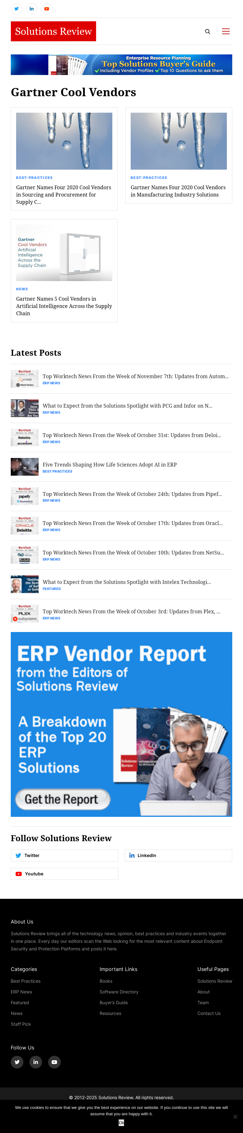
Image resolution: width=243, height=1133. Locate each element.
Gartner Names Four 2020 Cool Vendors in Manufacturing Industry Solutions (178, 191)
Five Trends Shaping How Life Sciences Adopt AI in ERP (110, 464)
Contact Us (209, 1014)
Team (203, 1003)
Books (106, 982)
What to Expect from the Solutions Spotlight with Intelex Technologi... (127, 582)
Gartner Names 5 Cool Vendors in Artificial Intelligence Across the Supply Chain (64, 306)
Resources (110, 1014)
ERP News (51, 383)
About (203, 992)
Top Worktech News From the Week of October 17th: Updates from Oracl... (133, 523)
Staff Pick (21, 1025)
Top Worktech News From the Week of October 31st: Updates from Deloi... (132, 435)
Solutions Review (214, 982)
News (22, 289)
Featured (52, 589)
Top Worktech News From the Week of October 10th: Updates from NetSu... (133, 553)
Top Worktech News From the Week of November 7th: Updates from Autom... (136, 376)
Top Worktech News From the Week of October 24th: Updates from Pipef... (132, 494)
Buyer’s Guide (114, 1003)
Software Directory (119, 992)
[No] (235, 1116)
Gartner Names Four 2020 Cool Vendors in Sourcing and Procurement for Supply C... (63, 194)
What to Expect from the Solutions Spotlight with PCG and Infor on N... (127, 406)
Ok (121, 1122)
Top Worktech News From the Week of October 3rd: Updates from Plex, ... (131, 612)
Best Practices (34, 177)
